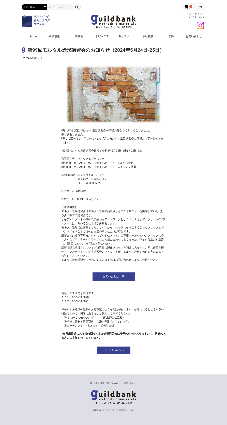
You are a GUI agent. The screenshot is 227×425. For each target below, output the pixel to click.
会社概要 (148, 36)
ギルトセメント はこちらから (196, 15)
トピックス (102, 36)
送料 (171, 36)
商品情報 (54, 36)
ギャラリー (125, 36)
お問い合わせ (194, 36)
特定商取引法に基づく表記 (104, 383)
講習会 (79, 36)
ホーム (33, 36)
